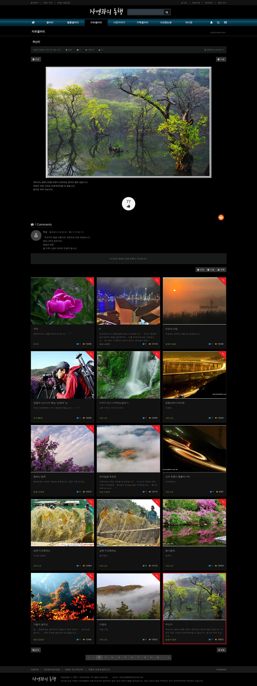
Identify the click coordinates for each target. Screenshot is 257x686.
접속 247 (222, 2)
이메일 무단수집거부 (74, 669)
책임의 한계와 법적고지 (99, 669)
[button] (200, 269)
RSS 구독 (48, 2)
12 (106, 657)
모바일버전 (221, 669)
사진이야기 (119, 22)
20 (158, 657)
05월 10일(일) (63, 2)
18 (145, 657)
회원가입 (196, 2)
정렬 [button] (221, 649)
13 (112, 657)
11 (99, 657)
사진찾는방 (166, 22)
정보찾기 (209, 2)
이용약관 (35, 669)
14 (119, 657)
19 (151, 657)
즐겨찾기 (35, 2)
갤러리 (49, 22)
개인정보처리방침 (52, 669)
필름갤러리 (73, 22)
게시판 (188, 22)
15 (125, 657)
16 (132, 657)
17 (138, 657)
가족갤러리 (142, 22)
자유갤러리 (96, 22)
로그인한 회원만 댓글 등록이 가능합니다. (128, 258)
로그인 (184, 2)
